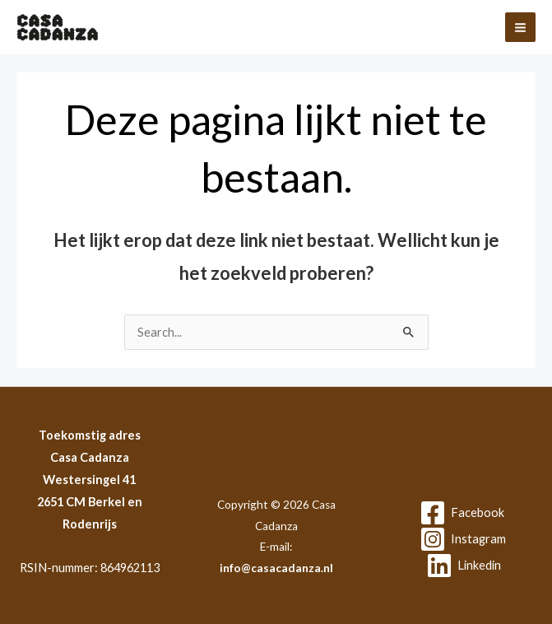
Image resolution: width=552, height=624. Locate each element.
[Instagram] (463, 539)
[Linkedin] (463, 565)
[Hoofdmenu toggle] (520, 27)
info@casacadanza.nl (276, 568)
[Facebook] (462, 513)
